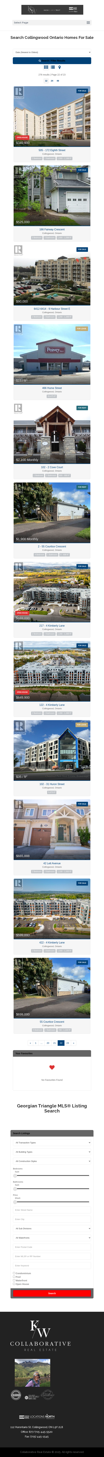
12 (46, 81)
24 (52, 81)
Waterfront (20, 1280)
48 (58, 81)
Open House (21, 1284)
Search (52, 1293)
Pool (17, 1277)
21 (54, 1043)
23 (67, 1043)
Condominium (22, 1273)
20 (48, 1043)
